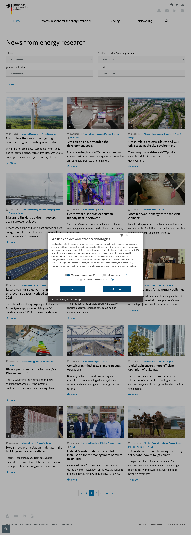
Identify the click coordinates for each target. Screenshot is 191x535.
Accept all (116, 288)
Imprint (54, 299)
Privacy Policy (66, 299)
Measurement (114, 274)
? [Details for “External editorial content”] (112, 279)
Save (72, 288)
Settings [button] (77, 299)
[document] (95, 254)
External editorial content (95, 279)
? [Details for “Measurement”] (125, 275)
